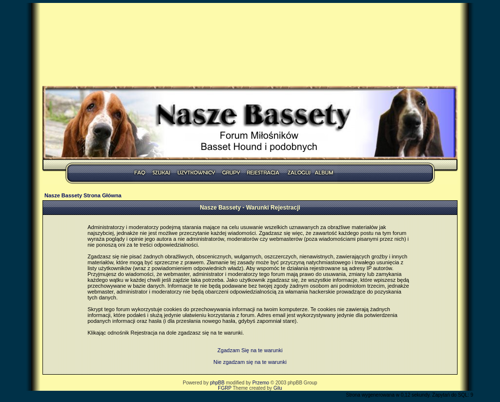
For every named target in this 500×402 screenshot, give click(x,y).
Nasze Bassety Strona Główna (83, 195)
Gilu (277, 388)
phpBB (217, 382)
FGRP (224, 388)
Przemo (260, 382)
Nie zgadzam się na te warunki (250, 362)
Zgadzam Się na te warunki (249, 350)
